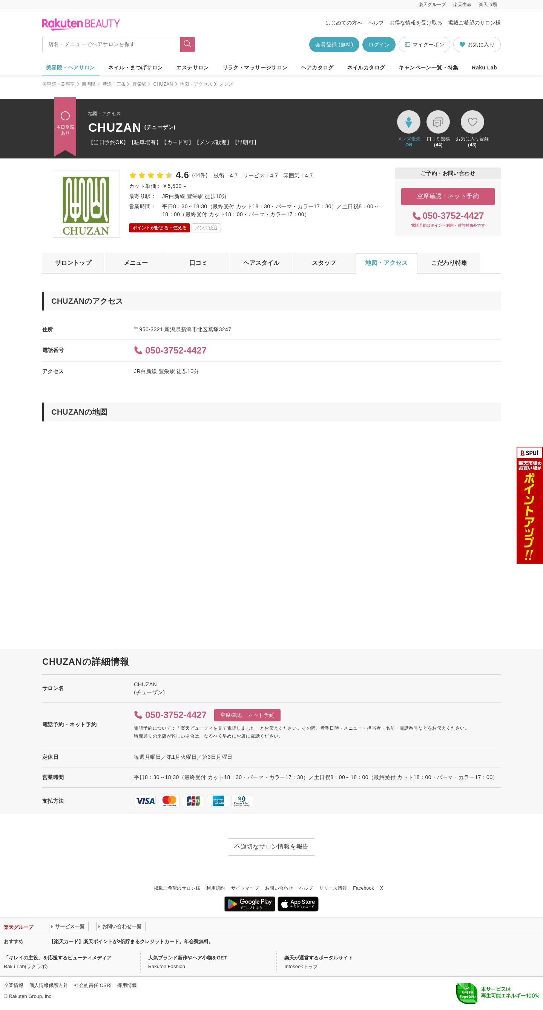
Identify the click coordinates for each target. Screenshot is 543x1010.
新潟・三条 (114, 84)
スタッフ (324, 263)
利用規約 (215, 888)
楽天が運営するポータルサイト (318, 958)
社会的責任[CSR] (93, 985)
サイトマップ (245, 888)
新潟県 (89, 84)
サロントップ (73, 263)
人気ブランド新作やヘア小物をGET (187, 958)
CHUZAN (163, 84)
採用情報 (127, 985)
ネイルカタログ (366, 68)
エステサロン (192, 68)
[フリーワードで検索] (187, 44)
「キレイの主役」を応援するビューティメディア (58, 958)
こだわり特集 (449, 263)
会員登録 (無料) (334, 45)
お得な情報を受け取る (416, 23)
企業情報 (13, 985)
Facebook (363, 888)
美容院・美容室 (58, 84)
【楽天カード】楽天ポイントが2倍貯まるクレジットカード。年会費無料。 (131, 941)
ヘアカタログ (317, 68)
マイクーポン (424, 45)
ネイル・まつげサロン (135, 68)
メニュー (136, 263)
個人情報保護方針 (48, 985)
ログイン (379, 45)
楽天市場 (488, 4)
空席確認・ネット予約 (448, 196)
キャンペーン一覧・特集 (429, 68)
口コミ (198, 263)
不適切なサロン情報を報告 (271, 846)
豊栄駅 (139, 84)
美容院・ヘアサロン (70, 68)
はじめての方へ (343, 23)
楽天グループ (432, 4)
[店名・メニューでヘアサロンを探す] (111, 44)
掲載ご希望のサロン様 (474, 23)
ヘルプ (376, 23)
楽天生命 (462, 4)
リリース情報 (333, 888)
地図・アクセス (196, 84)
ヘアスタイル (261, 263)
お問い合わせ (279, 888)
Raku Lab (484, 68)
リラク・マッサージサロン (255, 68)
